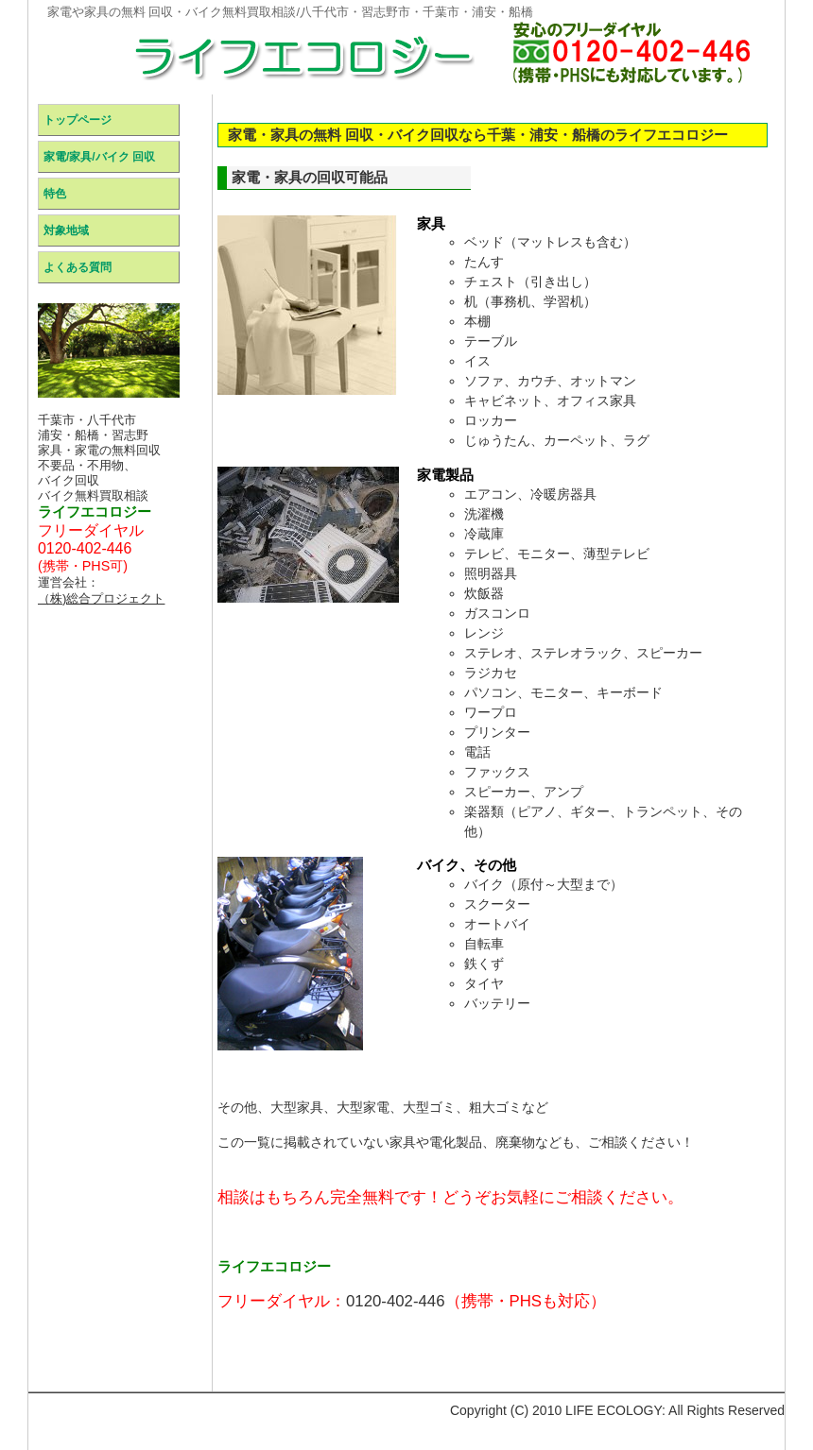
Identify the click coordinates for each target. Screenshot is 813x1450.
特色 (54, 193)
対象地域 (66, 230)
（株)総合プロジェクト (101, 598)
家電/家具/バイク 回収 (99, 156)
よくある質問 (77, 267)
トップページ (77, 120)
